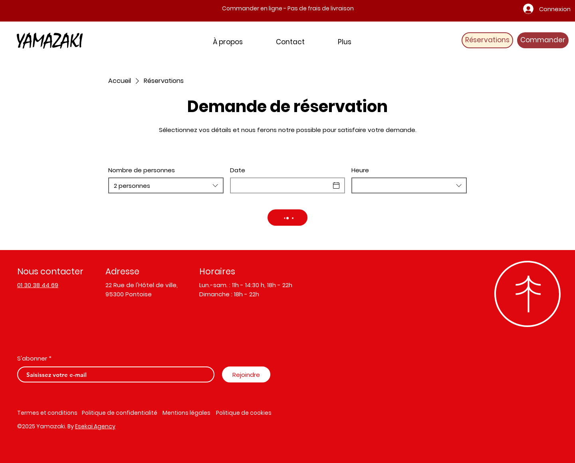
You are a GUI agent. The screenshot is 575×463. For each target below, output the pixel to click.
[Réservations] (487, 40)
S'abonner (32, 358)
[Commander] (543, 40)
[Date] (280, 185)
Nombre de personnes (141, 170)
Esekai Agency (95, 426)
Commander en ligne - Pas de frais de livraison (288, 8)
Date (237, 170)
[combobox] (166, 185)
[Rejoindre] (246, 374)
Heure (360, 170)
